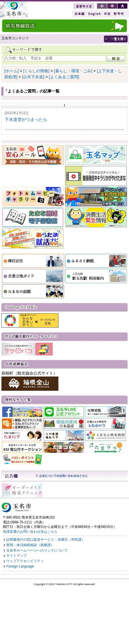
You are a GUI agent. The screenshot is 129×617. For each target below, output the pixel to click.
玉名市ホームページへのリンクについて (37, 550)
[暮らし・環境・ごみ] (73, 71)
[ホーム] (11, 71)
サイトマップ (16, 556)
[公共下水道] (33, 77)
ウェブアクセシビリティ (25, 561)
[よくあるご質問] (64, 77)
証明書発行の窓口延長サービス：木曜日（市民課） (45, 540)
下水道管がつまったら (26, 119)
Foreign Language (20, 566)
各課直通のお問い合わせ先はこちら (30, 532)
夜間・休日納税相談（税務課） (30, 545)
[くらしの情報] (36, 71)
